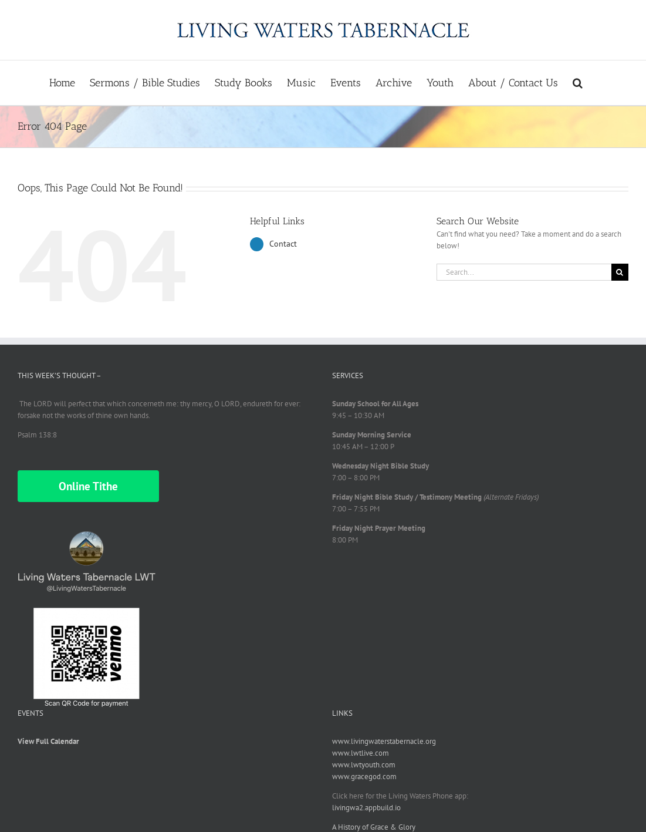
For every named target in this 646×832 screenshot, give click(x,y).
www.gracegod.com (364, 777)
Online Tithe (88, 486)
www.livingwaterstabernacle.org (384, 741)
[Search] (619, 272)
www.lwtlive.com (360, 753)
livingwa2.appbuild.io (366, 808)
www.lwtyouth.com (363, 765)
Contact (283, 243)
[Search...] (524, 272)
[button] (578, 82)
